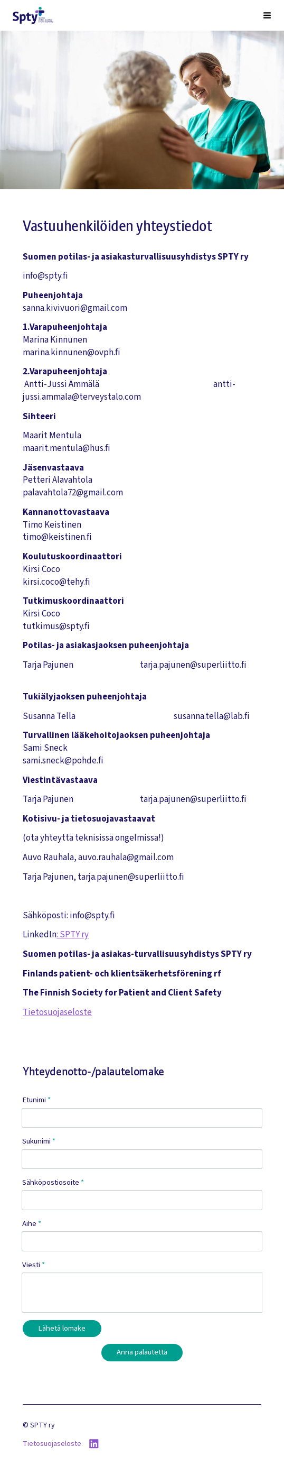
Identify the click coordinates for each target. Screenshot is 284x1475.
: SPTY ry (72, 934)
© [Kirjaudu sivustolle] (26, 1425)
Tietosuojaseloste (57, 1012)
